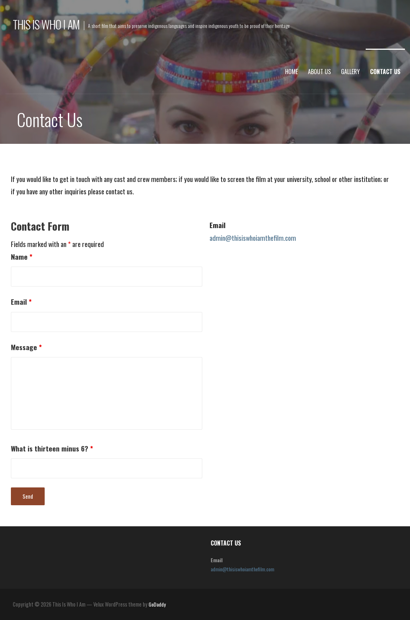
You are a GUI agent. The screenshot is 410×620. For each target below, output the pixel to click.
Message (26, 347)
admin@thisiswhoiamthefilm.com (253, 237)
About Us (319, 71)
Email (21, 301)
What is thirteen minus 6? (52, 448)
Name (21, 256)
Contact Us (385, 71)
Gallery (350, 71)
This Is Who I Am (46, 24)
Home (291, 71)
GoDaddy (157, 604)
